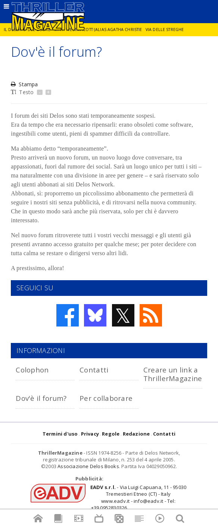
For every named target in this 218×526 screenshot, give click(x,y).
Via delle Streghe (165, 29)
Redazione (136, 433)
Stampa (24, 84)
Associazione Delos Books (88, 466)
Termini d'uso (60, 433)
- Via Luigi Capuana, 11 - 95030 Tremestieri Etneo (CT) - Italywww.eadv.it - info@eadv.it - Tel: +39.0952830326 (138, 497)
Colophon (32, 369)
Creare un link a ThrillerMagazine (172, 374)
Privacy (90, 433)
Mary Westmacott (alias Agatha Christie (98, 29)
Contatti (94, 369)
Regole (110, 433)
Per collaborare (106, 398)
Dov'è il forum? (41, 398)
